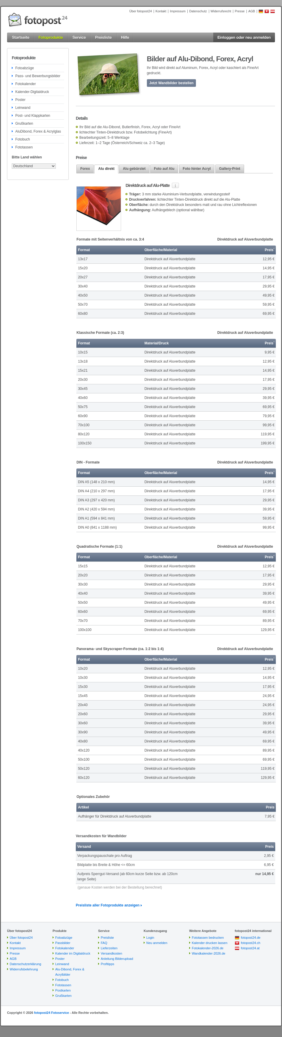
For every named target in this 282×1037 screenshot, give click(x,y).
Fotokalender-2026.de (208, 948)
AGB (251, 11)
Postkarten (63, 990)
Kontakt (160, 11)
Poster (20, 100)
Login (150, 937)
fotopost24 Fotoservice (51, 1012)
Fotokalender (25, 84)
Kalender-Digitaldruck (32, 92)
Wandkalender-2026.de (208, 953)
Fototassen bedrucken (208, 937)
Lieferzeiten (109, 948)
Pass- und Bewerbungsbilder (37, 76)
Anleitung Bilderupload (117, 958)
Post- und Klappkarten (32, 116)
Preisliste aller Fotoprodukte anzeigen (108, 905)
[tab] (85, 169)
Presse (240, 11)
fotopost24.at (250, 948)
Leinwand (22, 108)
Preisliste (107, 937)
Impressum (177, 11)
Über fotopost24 (140, 11)
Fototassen (24, 147)
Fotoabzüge (24, 68)
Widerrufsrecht (221, 11)
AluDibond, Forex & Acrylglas (38, 131)
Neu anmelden (156, 943)
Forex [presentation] (85, 169)
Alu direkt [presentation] (106, 169)
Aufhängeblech (163, 210)
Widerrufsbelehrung (24, 969)
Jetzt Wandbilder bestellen (171, 83)
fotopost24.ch (250, 943)
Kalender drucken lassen (209, 943)
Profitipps (107, 964)
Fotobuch (22, 139)
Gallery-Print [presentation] (229, 169)
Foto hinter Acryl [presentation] (197, 169)
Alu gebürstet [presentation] (134, 169)
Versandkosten (111, 953)
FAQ (104, 943)
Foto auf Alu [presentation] (164, 169)
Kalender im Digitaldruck (72, 953)
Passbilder (62, 943)
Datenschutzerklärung (25, 964)
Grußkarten (24, 123)
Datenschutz (198, 11)
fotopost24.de (251, 937)
